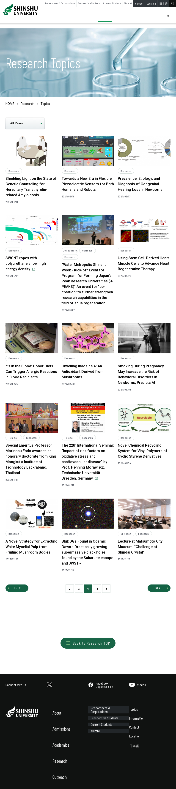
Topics (133, 709)
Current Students (112, 3)
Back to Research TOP (88, 643)
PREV (17, 588)
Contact (139, 3)
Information (136, 718)
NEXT (158, 588)
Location (151, 3)
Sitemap (36, 779)
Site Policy (12, 779)
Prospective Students (89, 3)
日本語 (163, 3)
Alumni (128, 3)
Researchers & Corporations (60, 3)
